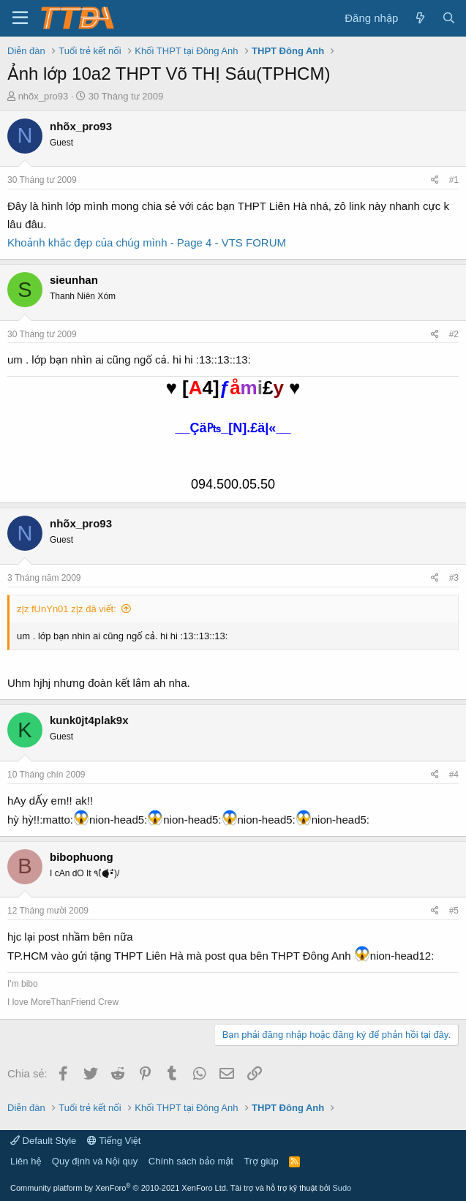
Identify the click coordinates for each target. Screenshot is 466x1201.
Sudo (341, 1187)
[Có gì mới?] (419, 17)
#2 (454, 334)
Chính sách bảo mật (191, 1161)
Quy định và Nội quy (95, 1161)
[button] (20, 18)
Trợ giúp (261, 1161)
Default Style (43, 1140)
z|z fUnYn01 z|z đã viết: (66, 608)
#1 (454, 180)
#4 (454, 774)
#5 (454, 911)
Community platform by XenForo (119, 1187)
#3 (454, 578)
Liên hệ (25, 1161)
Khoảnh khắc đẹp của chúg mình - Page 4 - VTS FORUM (146, 242)
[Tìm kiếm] (449, 17)
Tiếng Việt (114, 1140)
